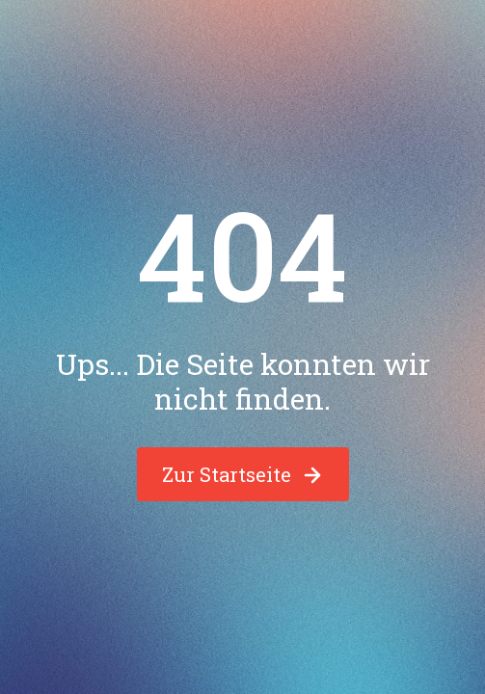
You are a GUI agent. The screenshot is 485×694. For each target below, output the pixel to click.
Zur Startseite (243, 474)
